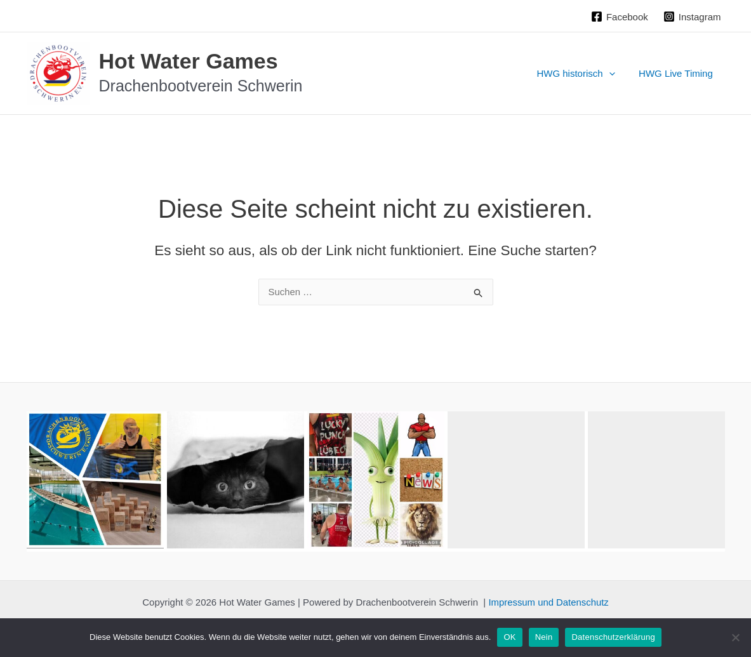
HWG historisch (583, 73)
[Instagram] (692, 16)
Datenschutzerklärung (613, 637)
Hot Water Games (188, 61)
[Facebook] (619, 16)
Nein (544, 637)
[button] (95, 479)
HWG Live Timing (678, 73)
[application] (616, 73)
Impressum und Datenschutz (548, 602)
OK (509, 637)
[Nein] (735, 637)
